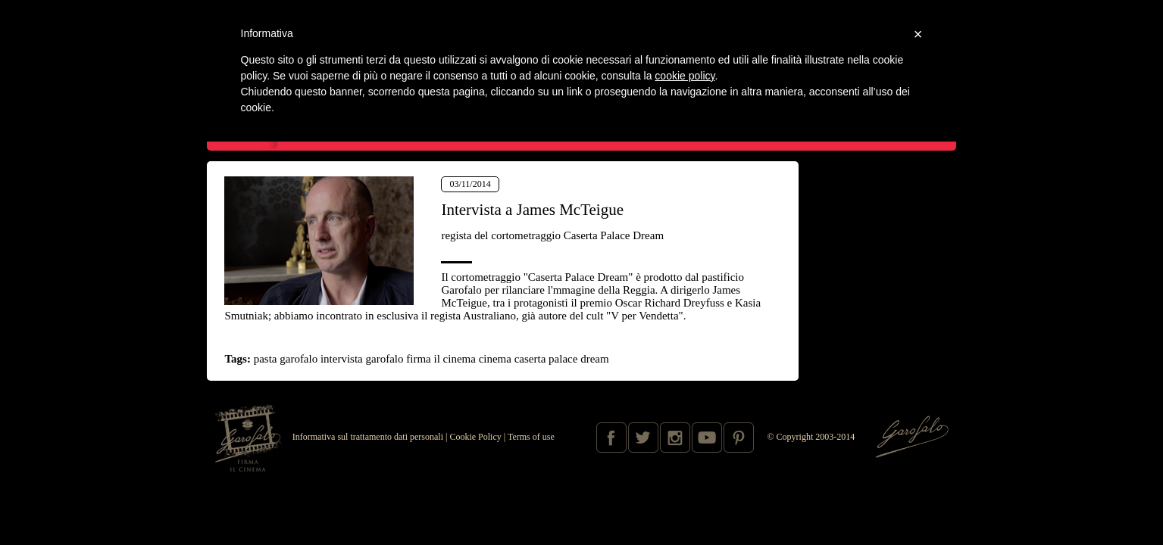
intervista (341, 359)
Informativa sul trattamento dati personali (367, 436)
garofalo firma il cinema (421, 359)
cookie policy (684, 76)
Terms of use (531, 436)
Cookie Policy (475, 436)
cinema (495, 359)
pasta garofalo (286, 359)
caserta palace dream (561, 359)
